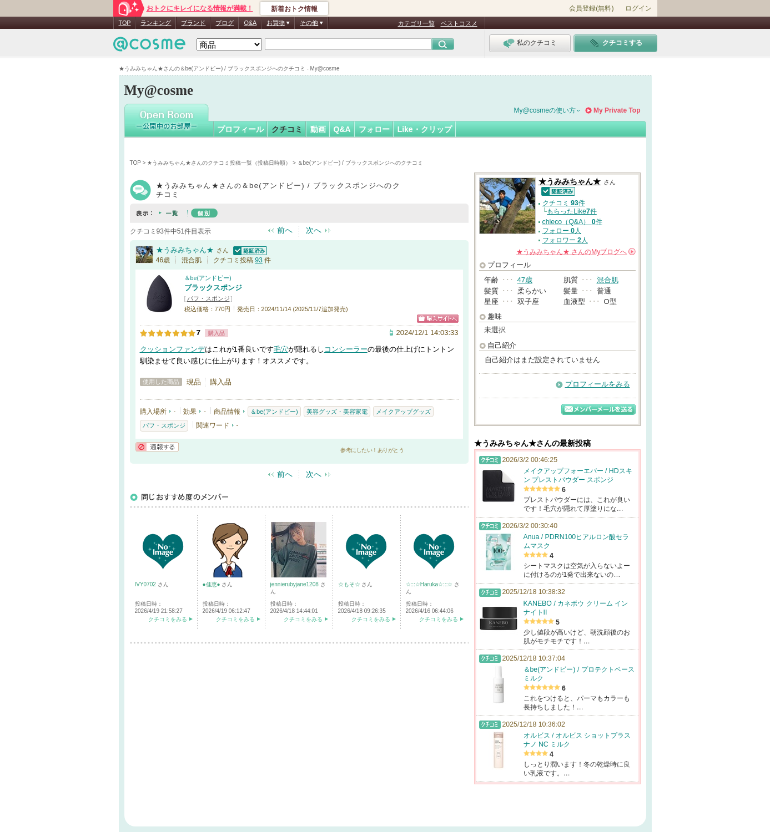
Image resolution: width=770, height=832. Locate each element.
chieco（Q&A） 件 (572, 222)
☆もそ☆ (350, 584)
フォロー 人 (561, 231)
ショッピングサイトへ (438, 318)
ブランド (193, 22)
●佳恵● (212, 584)
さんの (576, 252)
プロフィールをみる (597, 384)
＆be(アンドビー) (207, 278)
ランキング (155, 22)
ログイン (638, 8)
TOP (125, 22)
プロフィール (240, 129)
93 (259, 260)
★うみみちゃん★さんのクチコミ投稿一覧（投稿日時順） (219, 163)
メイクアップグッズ (403, 411)
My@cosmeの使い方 (545, 110)
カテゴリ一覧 (416, 23)
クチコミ (287, 129)
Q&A (250, 22)
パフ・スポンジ (208, 298)
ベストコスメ (459, 23)
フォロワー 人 (565, 240)
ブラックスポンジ (213, 287)
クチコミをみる (167, 619)
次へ (313, 230)
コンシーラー (346, 349)
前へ (285, 230)
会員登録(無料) (591, 8)
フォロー (374, 129)
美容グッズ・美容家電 (337, 411)
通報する (157, 446)
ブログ (224, 22)
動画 (318, 129)
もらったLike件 (572, 211)
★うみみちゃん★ (185, 250)
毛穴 (281, 349)
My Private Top (616, 110)
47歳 (524, 280)
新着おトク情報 (294, 9)
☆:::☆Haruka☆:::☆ (430, 584)
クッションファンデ (172, 349)
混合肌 (607, 280)
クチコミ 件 (563, 203)
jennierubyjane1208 (295, 584)
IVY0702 (146, 584)
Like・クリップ (424, 129)
